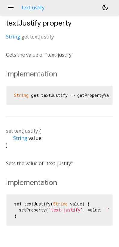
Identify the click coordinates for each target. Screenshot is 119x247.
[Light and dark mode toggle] (105, 7)
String (13, 36)
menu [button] (10, 7)
